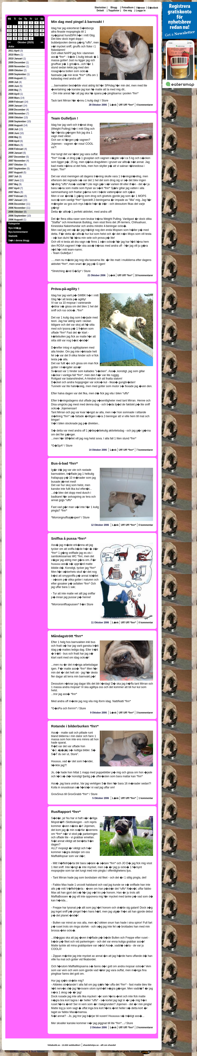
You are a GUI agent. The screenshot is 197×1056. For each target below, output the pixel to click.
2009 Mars (14, 98)
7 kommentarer (144, 450)
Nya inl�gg (14, 228)
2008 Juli (13, 129)
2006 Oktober (16, 212)
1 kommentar (146, 798)
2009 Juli (13, 82)
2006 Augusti (15, 219)
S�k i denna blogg (18, 240)
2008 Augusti (15, 125)
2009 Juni (13, 86)
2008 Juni (13, 133)
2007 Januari (15, 200)
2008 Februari (16, 149)
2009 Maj (13, 90)
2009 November (17, 66)
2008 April (14, 141)
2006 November (17, 208)
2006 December (17, 204)
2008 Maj (13, 137)
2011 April (14, 50)
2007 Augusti (15, 172)
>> (42, 42)
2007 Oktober (16, 164)
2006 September (17, 215)
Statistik (12, 236)
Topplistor (113, 10)
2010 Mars (14, 54)
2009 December (17, 62)
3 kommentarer (144, 712)
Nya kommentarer (18, 232)
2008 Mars (14, 145)
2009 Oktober (16, 70)
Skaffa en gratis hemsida (126, 1051)
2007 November (17, 160)
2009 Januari (15, 105)
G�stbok (153, 7)
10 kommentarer (144, 275)
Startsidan (100, 7)
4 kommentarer (144, 105)
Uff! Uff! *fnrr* (126, 105)
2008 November (17, 113)
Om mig (127, 10)
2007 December (17, 157)
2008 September (17, 121)
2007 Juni (13, 180)
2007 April (14, 188)
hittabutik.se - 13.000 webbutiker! (64, 1045)
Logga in (141, 10)
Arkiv (11, 46)
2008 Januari (15, 153)
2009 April (14, 94)
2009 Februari (16, 102)
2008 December (17, 109)
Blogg (114, 7)
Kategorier (14, 223)
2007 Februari (16, 196)
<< (9, 42)
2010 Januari (15, 58)
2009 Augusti (15, 78)
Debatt (100, 10)
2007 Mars (14, 192)
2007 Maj (13, 184)
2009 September (17, 74)
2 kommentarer (144, 1027)
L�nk (113, 105)
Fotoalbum (128, 7)
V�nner (140, 7)
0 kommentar (146, 525)
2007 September (17, 168)
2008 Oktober (16, 117)
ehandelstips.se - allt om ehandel (99, 1045)
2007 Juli (13, 176)
